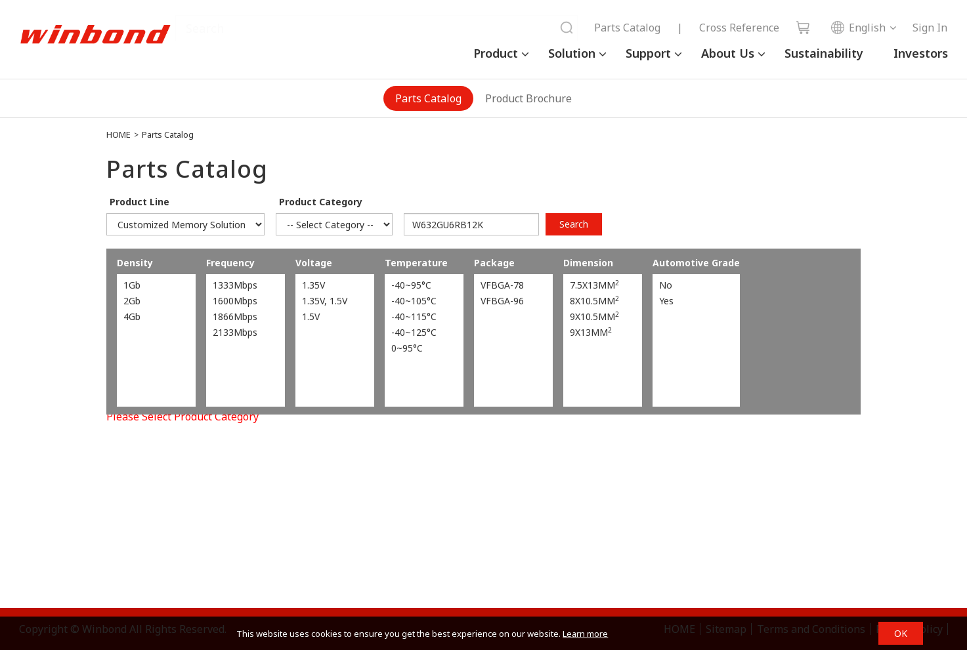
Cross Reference (739, 27)
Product (495, 53)
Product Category (320, 201)
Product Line (139, 201)
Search (573, 224)
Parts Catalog (627, 27)
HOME (118, 134)
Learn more (585, 634)
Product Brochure (528, 98)
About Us (727, 53)
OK (900, 633)
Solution (571, 53)
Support (648, 53)
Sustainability (823, 53)
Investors (920, 53)
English (858, 27)
